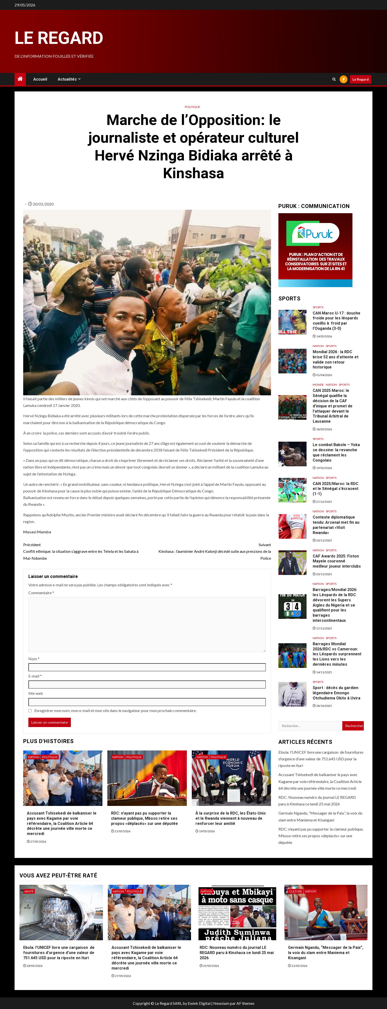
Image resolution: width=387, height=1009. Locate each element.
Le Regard (59, 38)
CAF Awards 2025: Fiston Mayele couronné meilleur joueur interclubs (337, 561)
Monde (318, 384)
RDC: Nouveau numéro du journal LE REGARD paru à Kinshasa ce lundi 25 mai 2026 (237, 952)
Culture (295, 891)
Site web (35, 693)
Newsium (221, 1003)
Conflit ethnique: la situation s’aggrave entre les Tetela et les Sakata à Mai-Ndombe (85, 550)
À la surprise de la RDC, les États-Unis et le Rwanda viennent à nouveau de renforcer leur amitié (230, 818)
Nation (33, 757)
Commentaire (41, 592)
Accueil (40, 79)
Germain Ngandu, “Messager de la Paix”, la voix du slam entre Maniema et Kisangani (325, 952)
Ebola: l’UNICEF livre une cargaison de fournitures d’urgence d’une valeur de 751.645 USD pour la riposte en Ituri (321, 759)
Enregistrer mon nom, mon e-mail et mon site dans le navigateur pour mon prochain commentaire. (115, 710)
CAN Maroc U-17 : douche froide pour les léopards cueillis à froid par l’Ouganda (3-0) (336, 321)
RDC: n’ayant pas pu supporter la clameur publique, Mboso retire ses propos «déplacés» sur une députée (144, 818)
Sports (318, 307)
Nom (33, 658)
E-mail (35, 676)
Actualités (67, 79)
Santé (29, 891)
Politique (192, 107)
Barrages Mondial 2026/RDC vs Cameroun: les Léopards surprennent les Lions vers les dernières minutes (337, 654)
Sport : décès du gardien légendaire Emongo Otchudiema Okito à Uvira (336, 692)
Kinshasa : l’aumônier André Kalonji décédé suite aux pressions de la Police (209, 550)
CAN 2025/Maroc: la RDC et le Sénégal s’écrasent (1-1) (335, 488)
